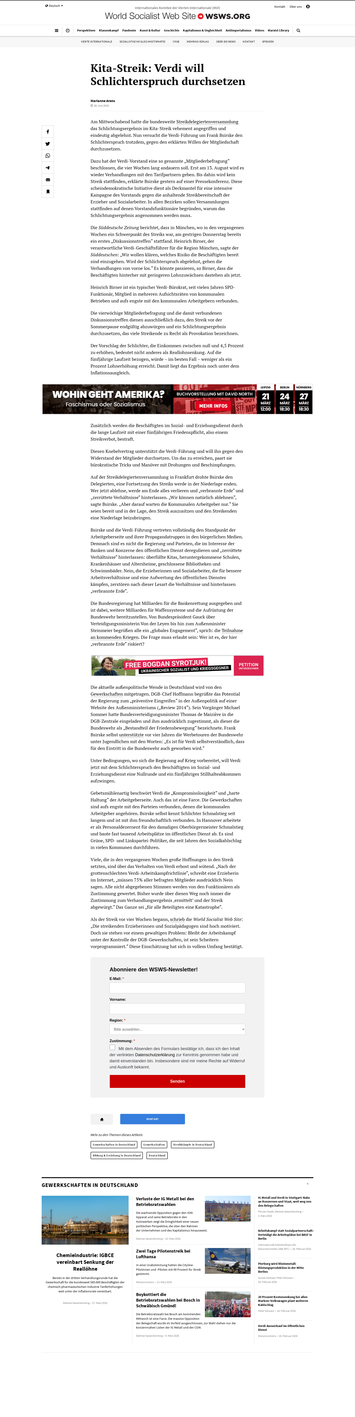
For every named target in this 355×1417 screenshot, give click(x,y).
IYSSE (176, 41)
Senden (177, 1081)
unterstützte (131, 735)
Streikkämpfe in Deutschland (192, 1144)
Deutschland (157, 1155)
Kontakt (279, 7)
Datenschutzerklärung (155, 1055)
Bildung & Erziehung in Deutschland (117, 1155)
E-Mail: (115, 979)
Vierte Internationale (96, 41)
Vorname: (118, 999)
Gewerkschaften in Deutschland (114, 1144)
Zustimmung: (121, 1041)
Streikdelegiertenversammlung (207, 122)
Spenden (268, 41)
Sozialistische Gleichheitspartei (143, 41)
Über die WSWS (226, 41)
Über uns (296, 7)
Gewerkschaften (107, 694)
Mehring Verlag (198, 41)
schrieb (177, 919)
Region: (116, 1020)
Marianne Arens (103, 100)
